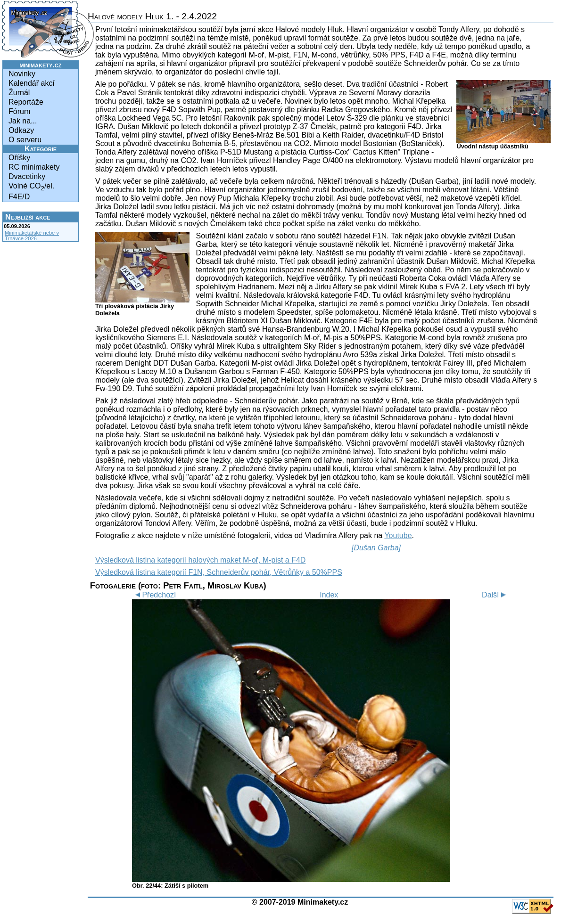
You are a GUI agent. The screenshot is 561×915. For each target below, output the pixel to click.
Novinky (21, 74)
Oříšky (19, 158)
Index (329, 595)
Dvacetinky (26, 176)
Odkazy (21, 130)
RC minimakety (33, 167)
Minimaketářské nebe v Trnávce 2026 (32, 235)
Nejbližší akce (27, 217)
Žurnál (19, 93)
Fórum (19, 111)
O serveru (24, 140)
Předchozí (154, 595)
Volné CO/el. (31, 187)
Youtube (398, 535)
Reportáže (25, 102)
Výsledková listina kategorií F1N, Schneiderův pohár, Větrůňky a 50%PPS (218, 572)
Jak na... (22, 121)
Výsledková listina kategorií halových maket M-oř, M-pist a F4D (200, 560)
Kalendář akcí (31, 83)
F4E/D (19, 197)
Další (495, 595)
